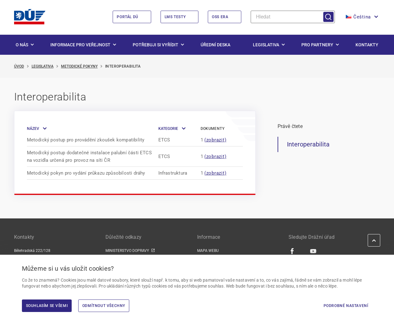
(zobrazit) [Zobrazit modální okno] (215, 140)
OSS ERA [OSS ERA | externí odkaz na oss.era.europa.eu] (220, 17)
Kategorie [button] (168, 129)
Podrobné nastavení (346, 306)
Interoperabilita (308, 144)
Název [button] (33, 129)
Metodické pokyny (79, 66)
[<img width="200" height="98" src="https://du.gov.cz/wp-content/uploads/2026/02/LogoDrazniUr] (29, 17)
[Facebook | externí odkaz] (292, 251)
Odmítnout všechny (103, 306)
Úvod (19, 66)
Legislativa (266, 45)
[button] (361, 17)
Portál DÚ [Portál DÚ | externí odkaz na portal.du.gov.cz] (127, 17)
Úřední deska (215, 45)
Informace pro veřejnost (80, 45)
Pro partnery (317, 45)
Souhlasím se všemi (47, 306)
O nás (22, 45)
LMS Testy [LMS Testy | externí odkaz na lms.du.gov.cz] (175, 17)
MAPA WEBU (208, 251)
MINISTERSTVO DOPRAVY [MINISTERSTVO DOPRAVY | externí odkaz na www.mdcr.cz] (127, 251)
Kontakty (367, 45)
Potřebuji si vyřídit (155, 45)
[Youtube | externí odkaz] (313, 251)
